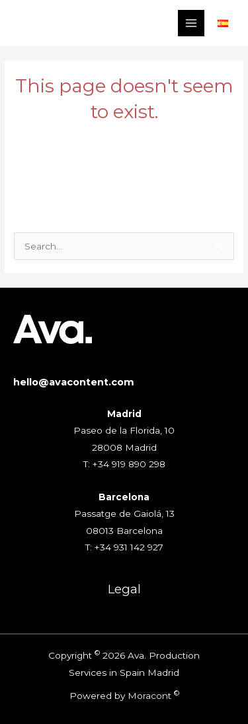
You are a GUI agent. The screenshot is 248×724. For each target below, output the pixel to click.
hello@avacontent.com (73, 382)
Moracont (149, 695)
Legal (124, 589)
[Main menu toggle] (191, 23)
